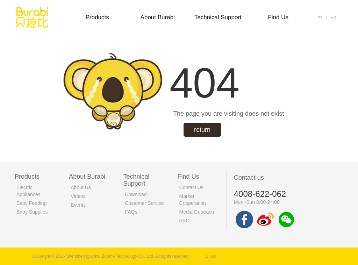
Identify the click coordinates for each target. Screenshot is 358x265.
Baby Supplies (32, 212)
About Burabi (158, 17)
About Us (81, 187)
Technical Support (218, 17)
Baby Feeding (31, 203)
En (333, 17)
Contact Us (191, 187)
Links (211, 256)
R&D (184, 220)
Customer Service (144, 203)
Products (97, 17)
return (202, 129)
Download (135, 194)
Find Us (278, 17)
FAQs (131, 212)
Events (78, 205)
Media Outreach (196, 212)
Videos (78, 196)
